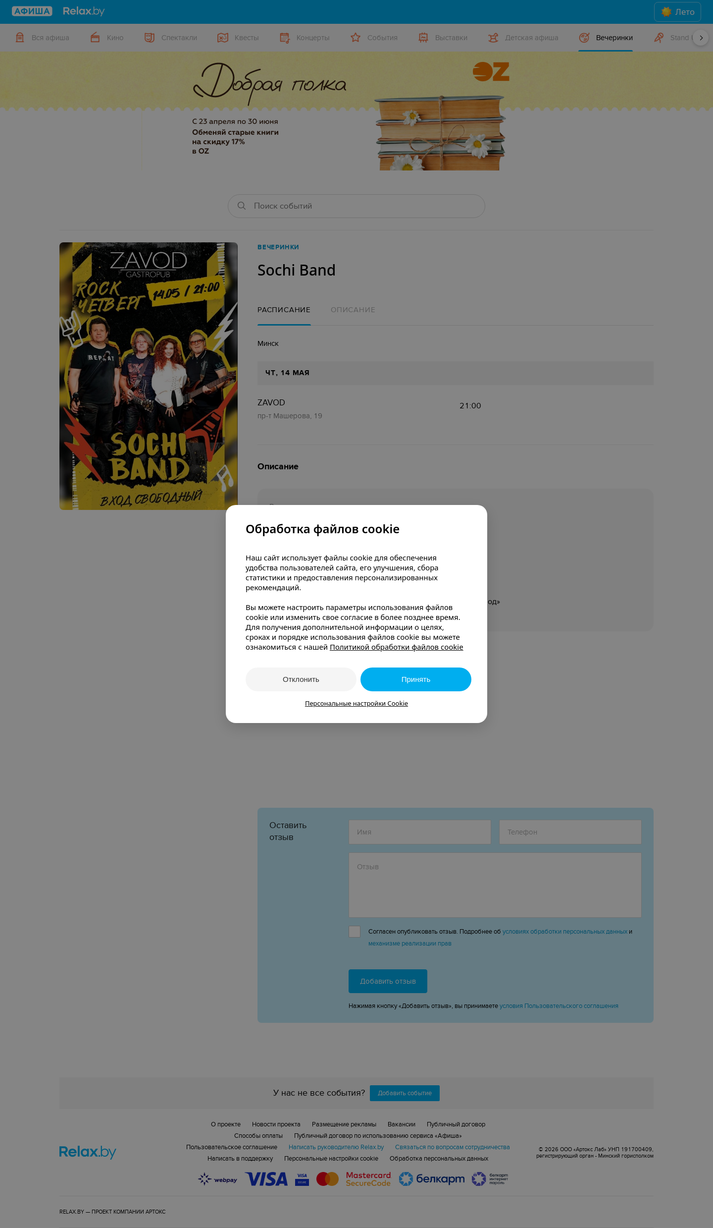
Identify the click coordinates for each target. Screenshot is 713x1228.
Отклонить (301, 679)
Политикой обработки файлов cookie (396, 647)
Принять (416, 679)
